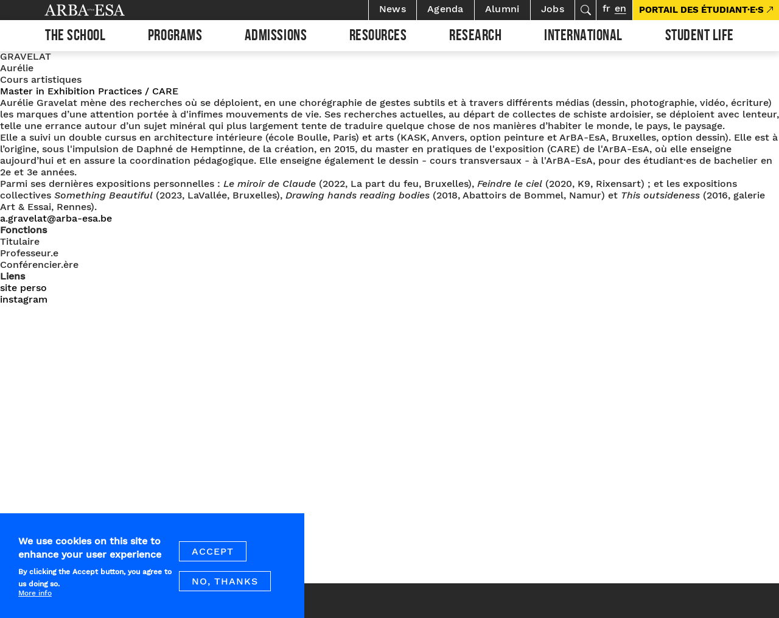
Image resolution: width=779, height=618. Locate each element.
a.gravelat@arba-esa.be (56, 218)
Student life (699, 37)
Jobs (552, 9)
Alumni (502, 9)
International (583, 37)
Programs (175, 37)
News (392, 9)
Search (585, 10)
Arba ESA (105, 10)
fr (606, 8)
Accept (213, 559)
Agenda (445, 9)
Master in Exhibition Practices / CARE (89, 91)
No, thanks (225, 589)
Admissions (276, 37)
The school (75, 37)
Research (475, 37)
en (620, 8)
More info (35, 601)
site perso (23, 287)
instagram (23, 299)
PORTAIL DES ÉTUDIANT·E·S (701, 9)
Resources (378, 37)
